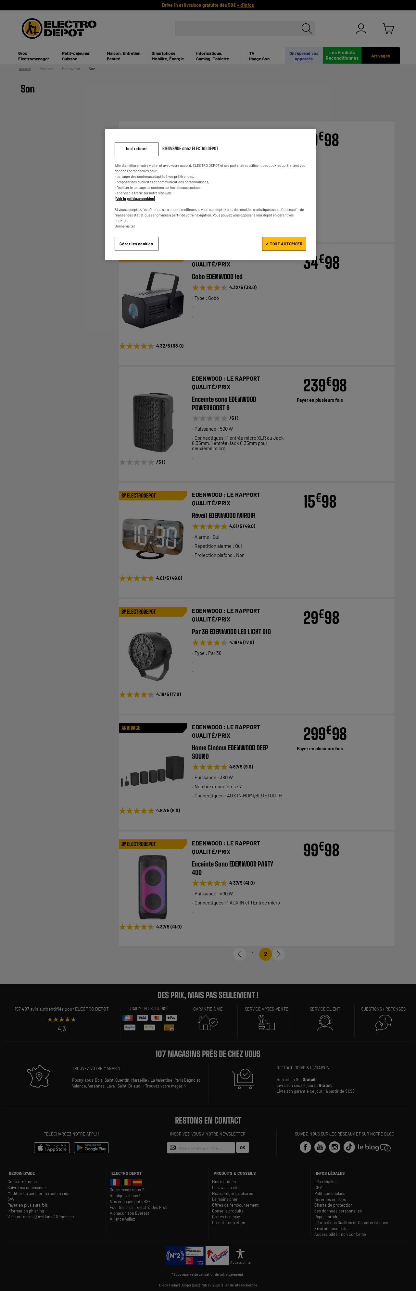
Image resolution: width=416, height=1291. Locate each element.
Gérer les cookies (136, 243)
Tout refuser (136, 148)
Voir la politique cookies (135, 198)
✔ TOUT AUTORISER (284, 243)
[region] (210, 194)
